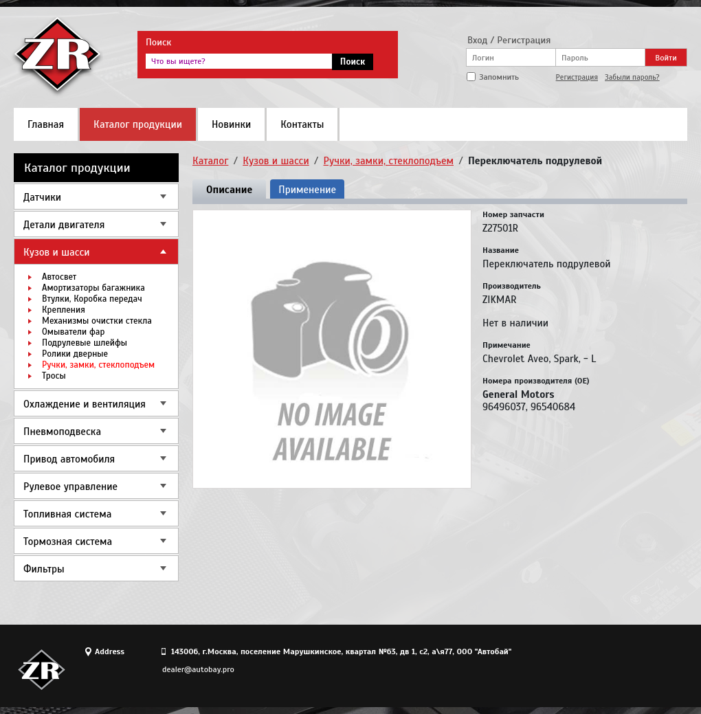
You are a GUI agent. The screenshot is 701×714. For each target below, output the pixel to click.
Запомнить (499, 77)
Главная (45, 124)
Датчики (42, 197)
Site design (611, 669)
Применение (307, 189)
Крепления (63, 309)
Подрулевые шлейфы (84, 342)
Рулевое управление (70, 486)
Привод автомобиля (69, 459)
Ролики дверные (75, 353)
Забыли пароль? (632, 77)
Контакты (302, 124)
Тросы (54, 375)
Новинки (231, 124)
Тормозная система (67, 541)
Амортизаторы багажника (93, 287)
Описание (229, 189)
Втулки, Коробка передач (92, 298)
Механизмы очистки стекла (97, 320)
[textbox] (239, 61)
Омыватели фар (73, 331)
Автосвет (59, 276)
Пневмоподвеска (62, 431)
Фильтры (44, 569)
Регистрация (577, 77)
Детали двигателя (63, 225)
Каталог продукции (137, 124)
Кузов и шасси (56, 252)
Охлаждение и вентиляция (84, 404)
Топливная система (67, 514)
